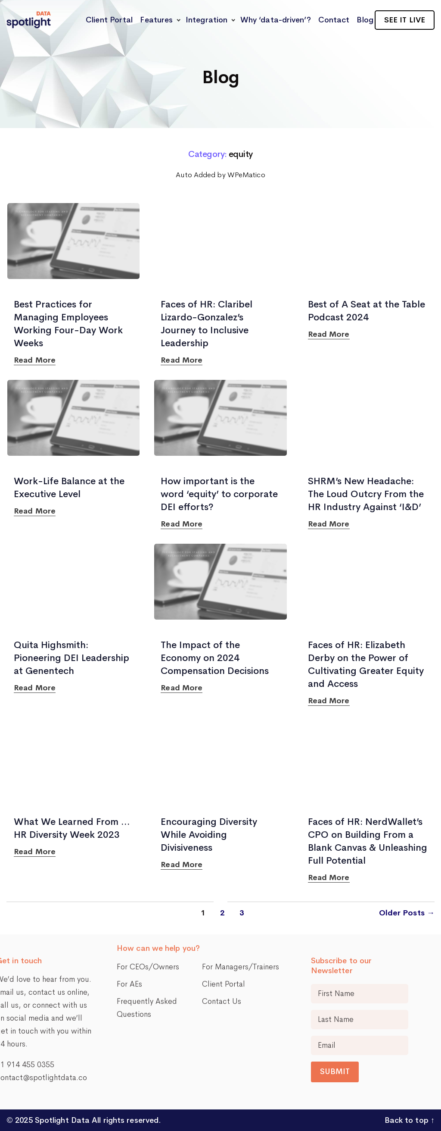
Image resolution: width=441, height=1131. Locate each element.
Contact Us (221, 941)
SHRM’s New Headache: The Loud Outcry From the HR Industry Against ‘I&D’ (366, 494)
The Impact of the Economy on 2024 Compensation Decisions (215, 658)
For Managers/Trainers (240, 906)
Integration (206, 20)
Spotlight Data (61, 1120)
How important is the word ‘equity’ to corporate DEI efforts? (219, 494)
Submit (386, 1071)
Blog (365, 20)
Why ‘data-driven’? (275, 20)
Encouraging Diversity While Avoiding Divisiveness (209, 835)
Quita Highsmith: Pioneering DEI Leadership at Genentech (71, 658)
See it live (404, 20)
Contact (334, 20)
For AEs (129, 923)
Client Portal (109, 20)
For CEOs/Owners (148, 906)
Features (156, 20)
